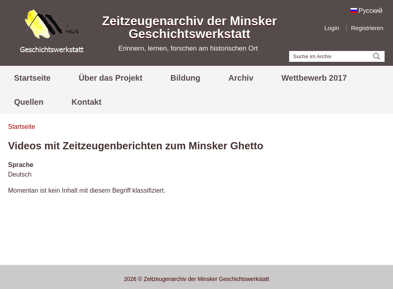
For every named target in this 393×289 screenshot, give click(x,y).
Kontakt (86, 102)
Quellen (28, 102)
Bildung (185, 77)
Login (331, 27)
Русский (366, 10)
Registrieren (367, 27)
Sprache (20, 164)
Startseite (32, 77)
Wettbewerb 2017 (314, 77)
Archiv (241, 77)
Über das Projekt (110, 77)
